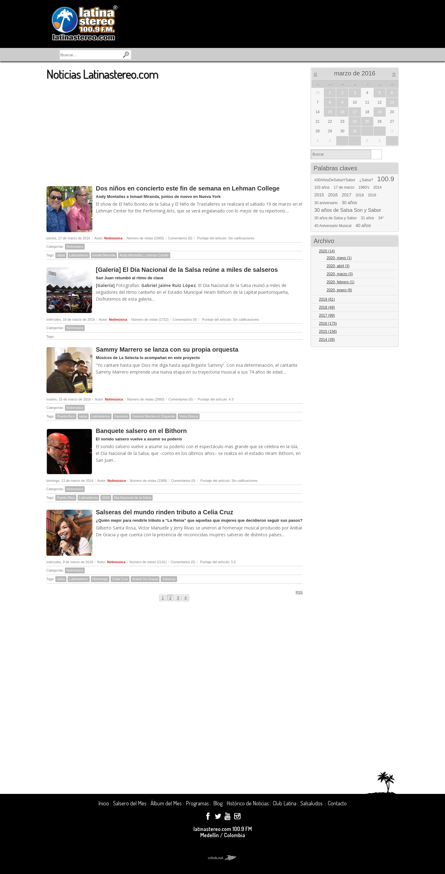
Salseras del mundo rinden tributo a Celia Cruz (164, 512)
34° (381, 218)
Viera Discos (188, 416)
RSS (297, 592)
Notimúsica (113, 238)
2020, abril (338, 266)
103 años (321, 187)
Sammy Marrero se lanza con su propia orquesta (167, 349)
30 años (349, 202)
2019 (372, 195)
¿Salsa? (366, 180)
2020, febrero (340, 282)
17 (355, 112)
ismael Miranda (104, 255)
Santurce (121, 416)
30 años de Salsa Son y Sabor (347, 210)
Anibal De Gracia (145, 579)
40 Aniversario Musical (332, 226)
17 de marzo (344, 187)
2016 (105, 497)
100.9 (385, 179)
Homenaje (100, 579)
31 (355, 131)
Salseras (169, 579)
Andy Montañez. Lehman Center (144, 255)
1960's (363, 187)
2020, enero (339, 290)
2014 (377, 187)
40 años (363, 225)
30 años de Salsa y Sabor (335, 218)
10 (392, 141)
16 (342, 112)
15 (330, 112)
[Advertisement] (174, 129)
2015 (319, 195)
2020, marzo (340, 274)
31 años (367, 218)
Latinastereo (78, 255)
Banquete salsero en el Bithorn (141, 430)
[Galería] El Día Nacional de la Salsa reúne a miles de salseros (187, 269)
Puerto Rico (65, 416)
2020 (327, 251)
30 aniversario (325, 203)
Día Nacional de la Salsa (132, 497)
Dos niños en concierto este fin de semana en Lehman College (188, 188)
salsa (61, 255)
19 (380, 112)
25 (367, 121)
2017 (346, 195)
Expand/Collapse (391, 252)
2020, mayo (339, 258)
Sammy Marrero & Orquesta (153, 416)
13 (392, 102)
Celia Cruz (120, 579)
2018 (360, 195)
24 (355, 121)
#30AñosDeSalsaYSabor (334, 180)
